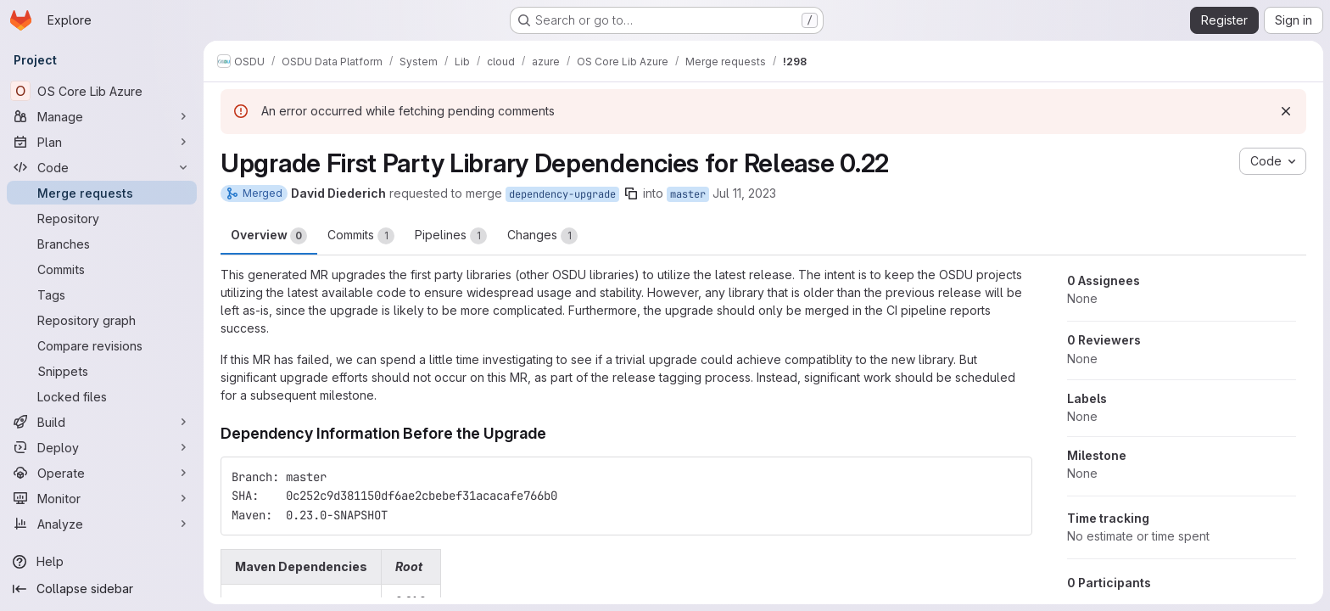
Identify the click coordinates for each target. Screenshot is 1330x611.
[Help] (102, 562)
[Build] (102, 422)
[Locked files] (102, 396)
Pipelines (451, 235)
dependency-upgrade (562, 194)
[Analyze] (102, 523)
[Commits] (102, 269)
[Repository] (102, 218)
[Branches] (102, 243)
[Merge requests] (102, 193)
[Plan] (102, 142)
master (688, 194)
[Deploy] (102, 447)
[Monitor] (102, 498)
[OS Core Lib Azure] (102, 91)
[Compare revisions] (102, 345)
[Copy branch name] (631, 193)
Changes (542, 235)
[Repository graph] (102, 320)
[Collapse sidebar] (102, 589)
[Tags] (102, 294)
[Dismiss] (1286, 111)
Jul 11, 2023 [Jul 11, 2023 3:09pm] (744, 193)
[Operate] (102, 473)
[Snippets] (102, 371)
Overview (269, 235)
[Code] (102, 167)
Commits (360, 235)
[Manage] (102, 116)
